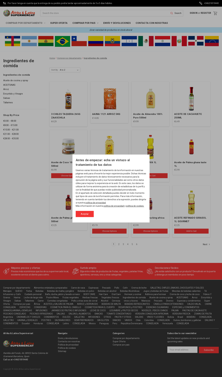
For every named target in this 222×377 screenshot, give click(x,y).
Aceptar (85, 214)
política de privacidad (95, 202)
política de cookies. (135, 206)
